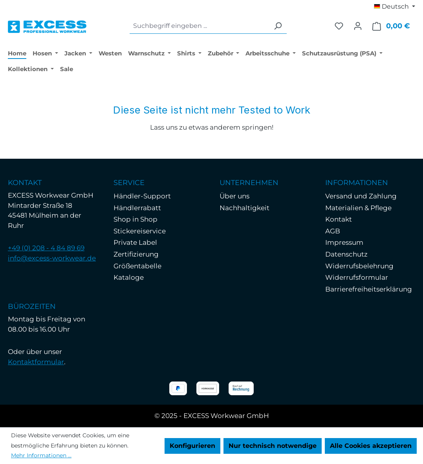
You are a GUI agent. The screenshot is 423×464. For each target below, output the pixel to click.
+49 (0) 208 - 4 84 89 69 (46, 248)
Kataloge (129, 277)
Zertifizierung (136, 254)
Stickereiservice (140, 231)
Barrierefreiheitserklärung (368, 289)
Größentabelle (137, 266)
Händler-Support (142, 196)
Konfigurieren (192, 445)
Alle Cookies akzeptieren (371, 445)
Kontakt (338, 219)
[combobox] (199, 26)
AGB (332, 231)
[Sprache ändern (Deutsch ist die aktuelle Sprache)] (394, 6)
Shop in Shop (135, 219)
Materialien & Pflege (358, 208)
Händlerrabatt (137, 208)
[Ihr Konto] (357, 26)
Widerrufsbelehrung (359, 266)
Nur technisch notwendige (273, 445)
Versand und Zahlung (361, 196)
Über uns (234, 196)
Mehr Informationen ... (41, 455)
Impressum (344, 242)
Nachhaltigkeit (244, 208)
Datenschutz (346, 254)
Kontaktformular (36, 362)
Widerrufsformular (356, 277)
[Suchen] (278, 26)
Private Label (135, 242)
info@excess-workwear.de (52, 258)
